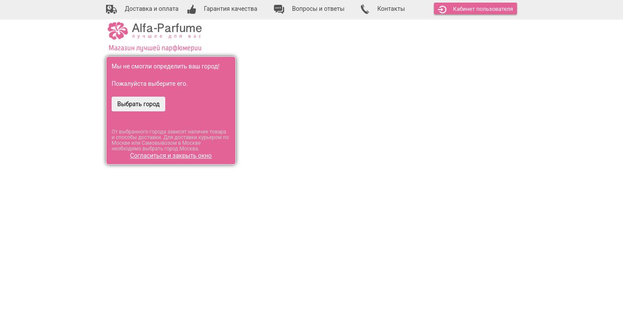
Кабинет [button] (475, 9)
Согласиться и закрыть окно (171, 155)
